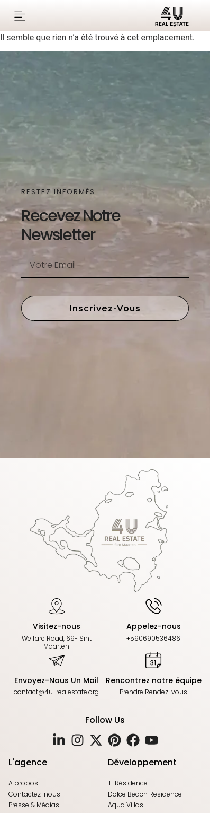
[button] (20, 15)
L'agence (27, 762)
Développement (142, 762)
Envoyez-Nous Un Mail (56, 680)
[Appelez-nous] (153, 606)
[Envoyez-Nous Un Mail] (57, 660)
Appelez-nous (153, 626)
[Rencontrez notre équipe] (153, 660)
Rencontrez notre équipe (154, 680)
